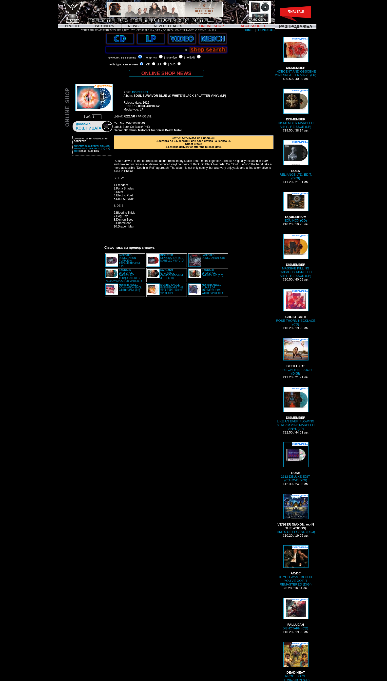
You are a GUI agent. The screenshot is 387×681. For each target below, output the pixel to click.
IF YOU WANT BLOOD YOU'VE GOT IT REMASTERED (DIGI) (295, 565)
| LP (159, 64)
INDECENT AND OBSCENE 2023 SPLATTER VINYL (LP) (295, 57)
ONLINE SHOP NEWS (166, 73)
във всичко (128, 57)
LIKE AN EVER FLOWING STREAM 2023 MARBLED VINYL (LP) (296, 409)
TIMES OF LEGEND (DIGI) (295, 514)
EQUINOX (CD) (295, 207)
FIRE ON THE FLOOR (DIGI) (296, 356)
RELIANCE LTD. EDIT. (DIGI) (296, 160)
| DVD (171, 64)
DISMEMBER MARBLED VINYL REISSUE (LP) (296, 109)
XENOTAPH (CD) (295, 614)
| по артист (150, 57)
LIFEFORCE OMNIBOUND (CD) (212, 273)
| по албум (170, 57)
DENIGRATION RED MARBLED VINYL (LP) (172, 258)
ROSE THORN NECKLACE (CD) (295, 307)
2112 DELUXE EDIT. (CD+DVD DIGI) (295, 462)
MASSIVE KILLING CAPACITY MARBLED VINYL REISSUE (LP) (296, 256)
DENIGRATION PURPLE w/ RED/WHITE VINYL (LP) (129, 260)
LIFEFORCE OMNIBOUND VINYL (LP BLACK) (172, 274)
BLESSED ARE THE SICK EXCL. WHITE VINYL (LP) (171, 289)
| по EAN (189, 57)
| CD (147, 64)
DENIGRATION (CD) (213, 256)
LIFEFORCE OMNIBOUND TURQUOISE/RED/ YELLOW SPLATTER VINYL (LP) (123, 275)
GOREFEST (140, 92)
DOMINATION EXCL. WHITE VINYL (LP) (130, 288)
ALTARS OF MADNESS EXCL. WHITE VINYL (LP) (212, 289)
